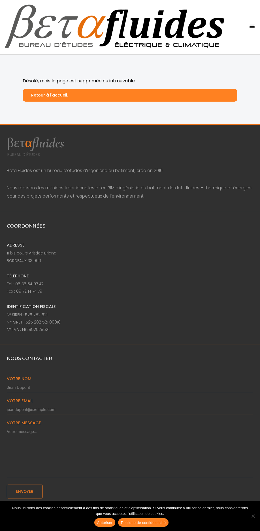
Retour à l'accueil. (49, 95)
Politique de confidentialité (143, 523)
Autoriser (104, 523)
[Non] (253, 516)
